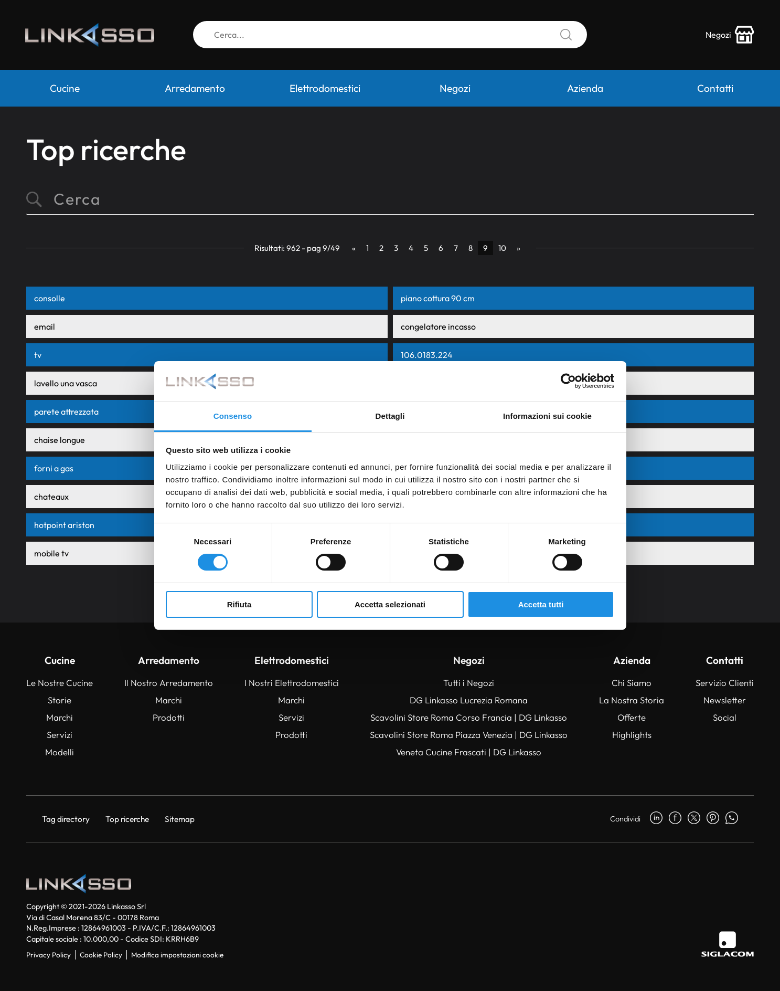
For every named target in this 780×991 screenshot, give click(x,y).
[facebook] (675, 818)
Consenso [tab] (232, 416)
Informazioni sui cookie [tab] (547, 416)
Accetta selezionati (390, 604)
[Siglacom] (727, 944)
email (44, 326)
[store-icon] (729, 35)
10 (502, 248)
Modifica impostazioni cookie (177, 955)
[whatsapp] (731, 818)
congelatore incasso (438, 326)
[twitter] (694, 818)
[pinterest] (713, 818)
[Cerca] (390, 35)
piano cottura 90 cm (438, 298)
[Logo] (91, 36)
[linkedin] (656, 818)
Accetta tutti (541, 604)
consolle (49, 298)
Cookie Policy (101, 955)
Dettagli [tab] (390, 416)
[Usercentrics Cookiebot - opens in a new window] (568, 381)
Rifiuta (239, 604)
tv (37, 355)
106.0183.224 (427, 355)
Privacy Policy (48, 955)
